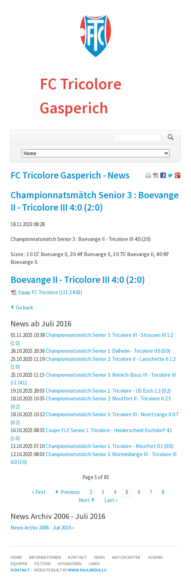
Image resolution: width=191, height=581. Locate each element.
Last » (110, 500)
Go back (24, 307)
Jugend (155, 557)
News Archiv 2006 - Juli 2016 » (42, 527)
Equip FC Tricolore (50, 292)
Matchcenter (126, 557)
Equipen (19, 563)
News (99, 557)
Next (84, 500)
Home (16, 557)
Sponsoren (70, 563)
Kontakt (77, 557)
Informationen (45, 557)
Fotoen (42, 563)
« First (39, 492)
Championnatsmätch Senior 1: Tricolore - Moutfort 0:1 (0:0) (109, 446)
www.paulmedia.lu (87, 570)
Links (94, 563)
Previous (70, 492)
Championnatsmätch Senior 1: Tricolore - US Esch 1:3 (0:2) (108, 390)
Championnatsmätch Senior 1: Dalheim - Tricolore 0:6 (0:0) (108, 350)
